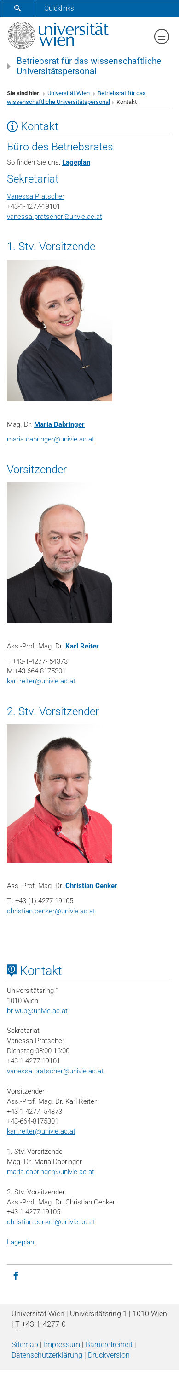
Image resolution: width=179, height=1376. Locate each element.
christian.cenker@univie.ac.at (51, 911)
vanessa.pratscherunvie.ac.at (54, 216)
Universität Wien (69, 93)
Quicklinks (59, 8)
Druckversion (109, 1355)
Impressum (62, 1344)
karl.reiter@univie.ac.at (41, 681)
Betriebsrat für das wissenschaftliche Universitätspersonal (89, 66)
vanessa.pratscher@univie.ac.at (55, 1071)
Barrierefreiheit (109, 1344)
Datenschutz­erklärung (47, 1355)
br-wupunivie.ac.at (37, 1011)
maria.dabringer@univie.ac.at (50, 1172)
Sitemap (25, 1344)
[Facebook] (15, 1275)
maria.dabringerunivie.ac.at (50, 439)
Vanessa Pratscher (35, 196)
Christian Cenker (91, 886)
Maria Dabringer (59, 424)
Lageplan (76, 162)
